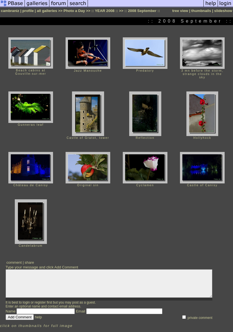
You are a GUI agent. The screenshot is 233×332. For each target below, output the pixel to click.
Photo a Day (74, 11)
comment (14, 262)
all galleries (47, 11)
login (26, 302)
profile (28, 11)
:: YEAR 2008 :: (105, 11)
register (40, 302)
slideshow (223, 11)
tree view (180, 11)
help (38, 317)
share (29, 262)
